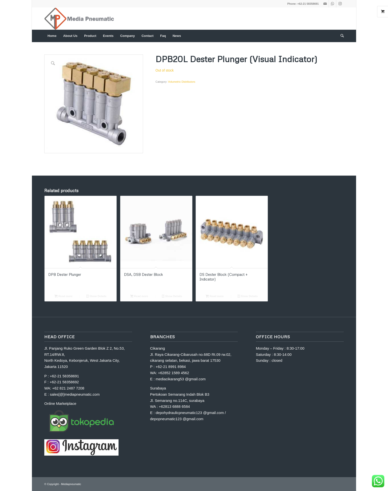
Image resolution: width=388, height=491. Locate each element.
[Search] (340, 36)
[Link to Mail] (325, 3)
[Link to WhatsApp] (332, 3)
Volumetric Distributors (181, 81)
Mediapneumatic (71, 484)
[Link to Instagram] (340, 3)
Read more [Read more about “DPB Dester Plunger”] (63, 296)
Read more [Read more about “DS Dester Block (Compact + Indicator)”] (215, 296)
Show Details (96, 296)
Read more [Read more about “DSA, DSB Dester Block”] (139, 296)
